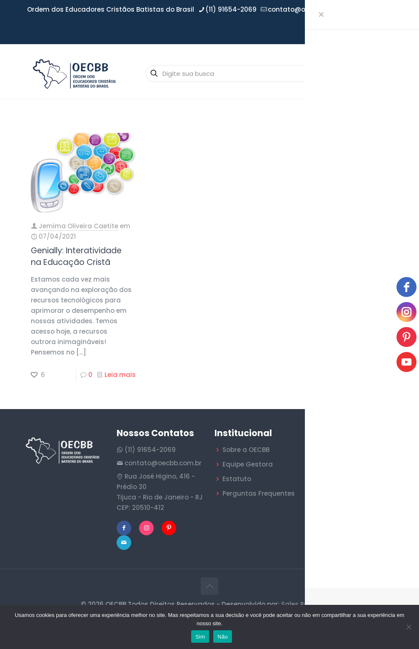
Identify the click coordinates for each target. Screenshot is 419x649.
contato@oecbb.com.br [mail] (306, 9)
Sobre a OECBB (245, 449)
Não (222, 637)
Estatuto (236, 478)
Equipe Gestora (247, 464)
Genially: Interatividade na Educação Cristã (76, 256)
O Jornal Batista (347, 524)
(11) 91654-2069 (150, 449)
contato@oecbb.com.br (163, 463)
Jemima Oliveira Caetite (78, 226)
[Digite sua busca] (238, 73)
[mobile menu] (389, 73)
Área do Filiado (367, 31)
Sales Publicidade (310, 604)
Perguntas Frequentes (258, 493)
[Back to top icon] (209, 586)
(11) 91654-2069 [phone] (231, 9)
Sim (200, 637)
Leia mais (120, 374)
